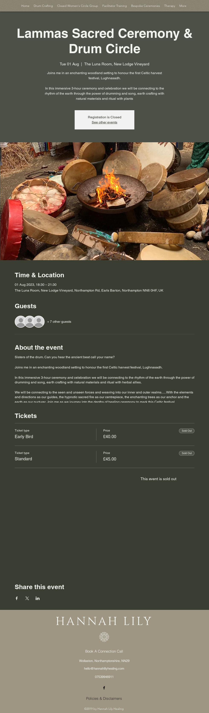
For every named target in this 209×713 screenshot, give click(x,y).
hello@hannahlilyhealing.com (104, 668)
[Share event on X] (27, 598)
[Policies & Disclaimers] (104, 698)
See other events (104, 122)
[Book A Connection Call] (104, 651)
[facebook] (104, 688)
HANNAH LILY (104, 621)
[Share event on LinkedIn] (38, 598)
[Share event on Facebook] (17, 598)
